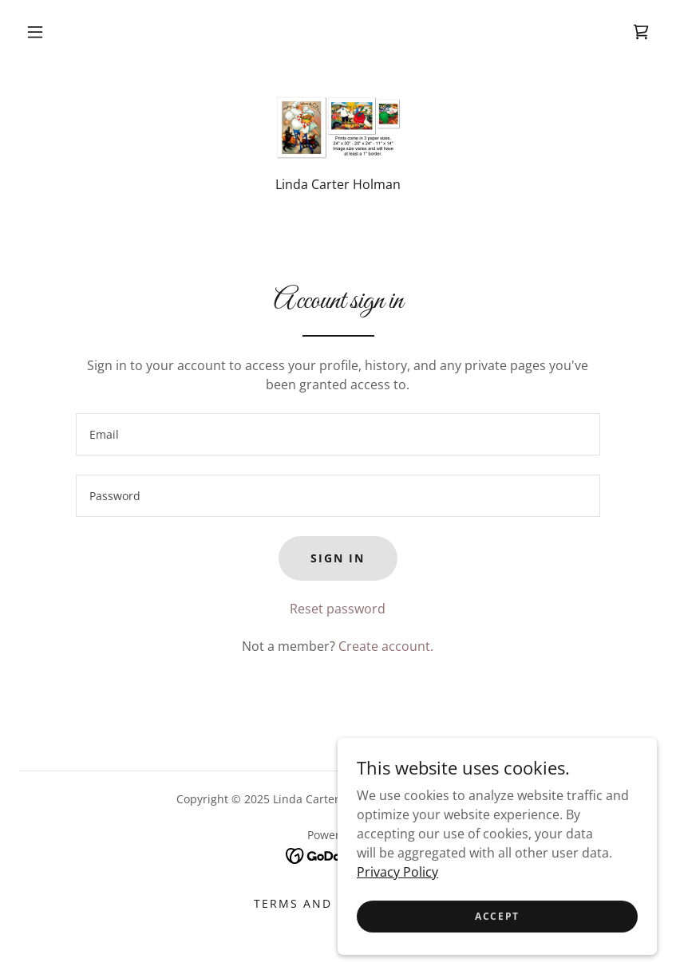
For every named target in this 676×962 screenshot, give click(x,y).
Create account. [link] (385, 646)
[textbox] (338, 434)
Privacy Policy (397, 923)
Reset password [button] (337, 608)
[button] (35, 32)
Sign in (337, 558)
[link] (641, 32)
